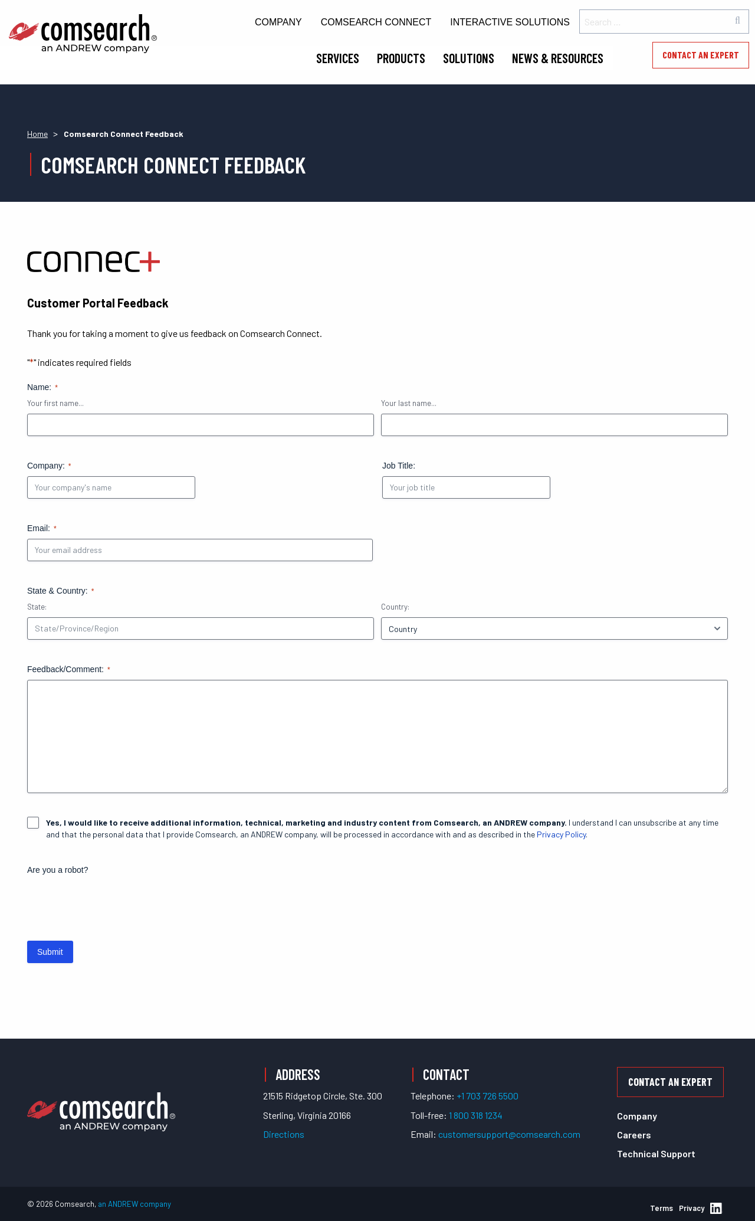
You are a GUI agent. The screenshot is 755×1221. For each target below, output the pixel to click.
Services (337, 58)
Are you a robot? (57, 870)
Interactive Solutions (510, 22)
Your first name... (55, 403)
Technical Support (656, 1153)
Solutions (468, 58)
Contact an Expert (700, 54)
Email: (42, 528)
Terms (661, 1208)
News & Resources (557, 58)
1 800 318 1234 (476, 1115)
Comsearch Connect (376, 22)
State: (37, 606)
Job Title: (398, 465)
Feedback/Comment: (68, 669)
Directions (283, 1134)
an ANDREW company (134, 1204)
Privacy (691, 1208)
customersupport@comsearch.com (509, 1134)
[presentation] (116, 903)
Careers (634, 1134)
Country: (395, 606)
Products (401, 58)
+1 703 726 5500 (487, 1095)
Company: (49, 466)
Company (278, 22)
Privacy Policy (561, 834)
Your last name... (408, 403)
